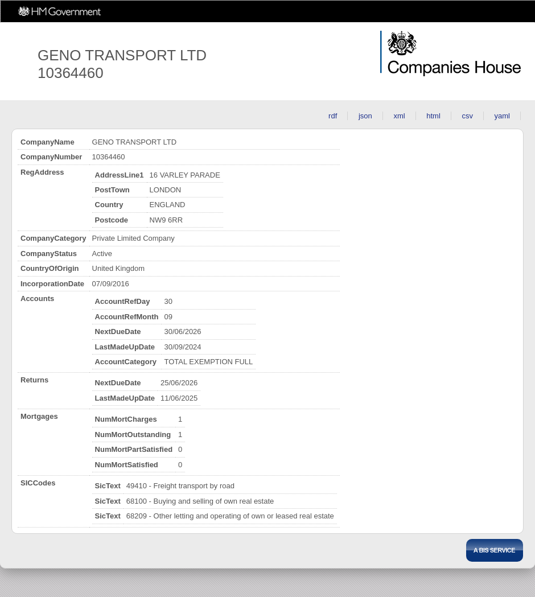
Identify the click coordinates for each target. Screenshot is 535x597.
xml (399, 116)
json (365, 116)
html (433, 116)
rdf (332, 116)
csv (467, 116)
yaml (502, 116)
